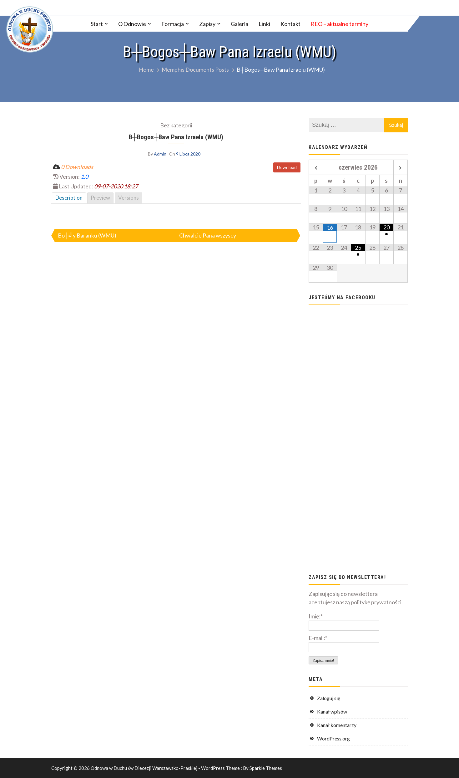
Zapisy (207, 23)
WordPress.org (333, 738)
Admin (160, 153)
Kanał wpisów (332, 711)
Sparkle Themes (266, 768)
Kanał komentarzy (336, 725)
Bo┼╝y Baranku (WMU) (87, 235)
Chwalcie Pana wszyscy (207, 235)
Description (69, 197)
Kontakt (290, 23)
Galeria (239, 23)
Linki (264, 23)
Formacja (172, 23)
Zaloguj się (328, 698)
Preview (100, 197)
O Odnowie (132, 23)
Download (287, 167)
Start (97, 23)
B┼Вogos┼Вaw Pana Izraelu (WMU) (176, 137)
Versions (128, 197)
